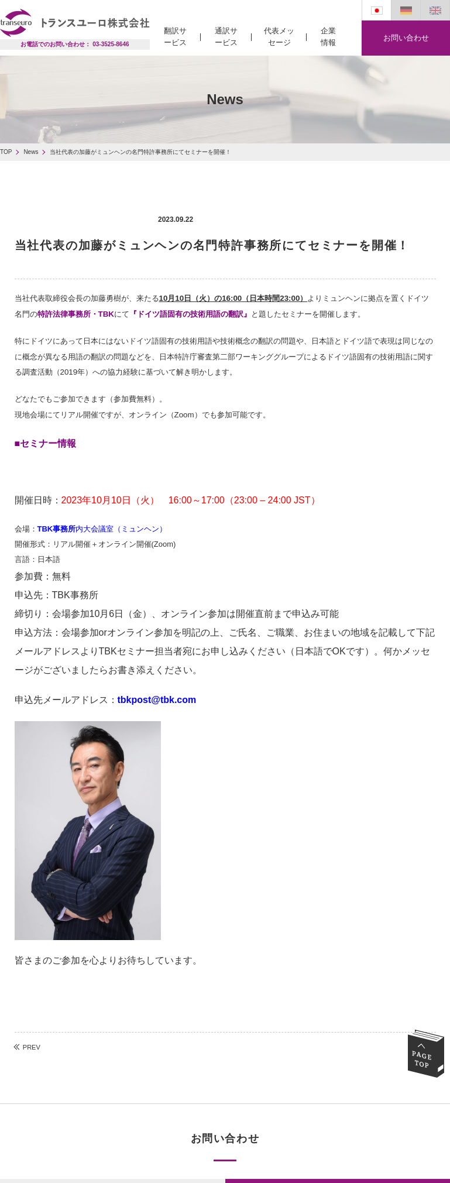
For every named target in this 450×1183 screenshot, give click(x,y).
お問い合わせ (406, 37)
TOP (6, 152)
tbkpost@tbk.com (157, 700)
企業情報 (328, 36)
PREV (31, 1047)
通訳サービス (226, 36)
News (30, 152)
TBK (106, 314)
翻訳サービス (175, 36)
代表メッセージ (279, 36)
